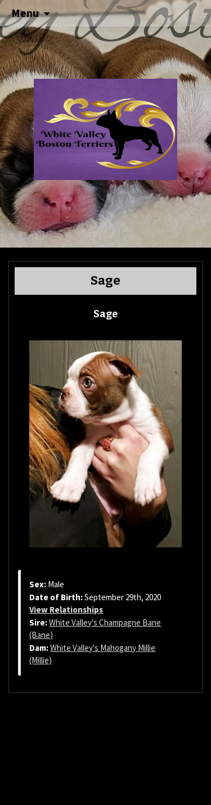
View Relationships (66, 609)
